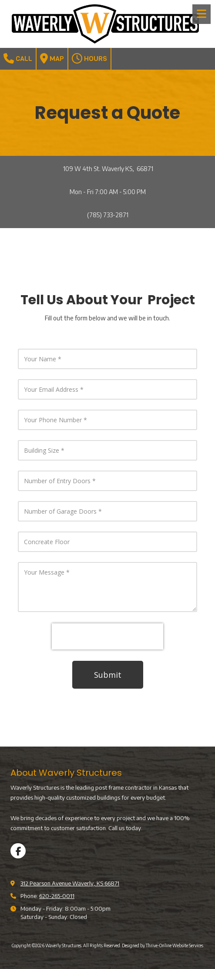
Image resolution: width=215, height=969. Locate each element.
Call (17, 58)
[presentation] (107, 636)
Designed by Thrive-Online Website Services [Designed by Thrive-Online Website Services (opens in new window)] (162, 945)
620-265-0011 (56, 895)
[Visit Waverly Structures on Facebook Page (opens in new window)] (18, 850)
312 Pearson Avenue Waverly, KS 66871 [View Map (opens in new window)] (69, 883)
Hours (89, 58)
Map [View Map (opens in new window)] (52, 58)
